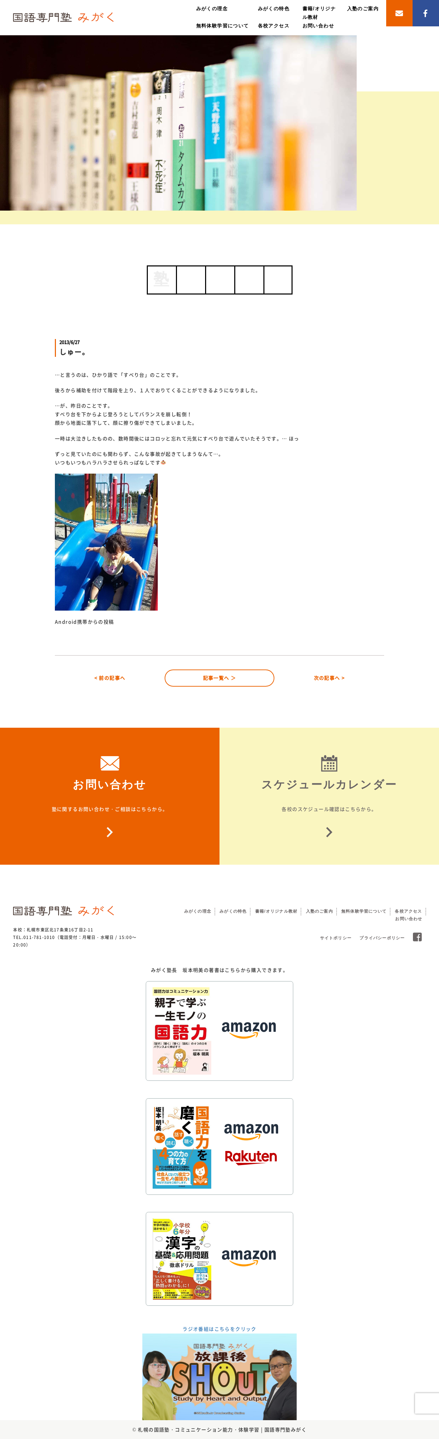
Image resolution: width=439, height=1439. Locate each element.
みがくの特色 (273, 8)
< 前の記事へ (110, 677)
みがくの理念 (212, 8)
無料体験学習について (222, 25)
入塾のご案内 (363, 8)
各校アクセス (273, 25)
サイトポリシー (336, 938)
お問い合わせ (318, 25)
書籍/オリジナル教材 (276, 911)
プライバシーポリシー (382, 938)
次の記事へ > (329, 677)
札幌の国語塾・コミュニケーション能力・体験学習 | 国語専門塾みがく (222, 1429)
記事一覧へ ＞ (219, 677)
